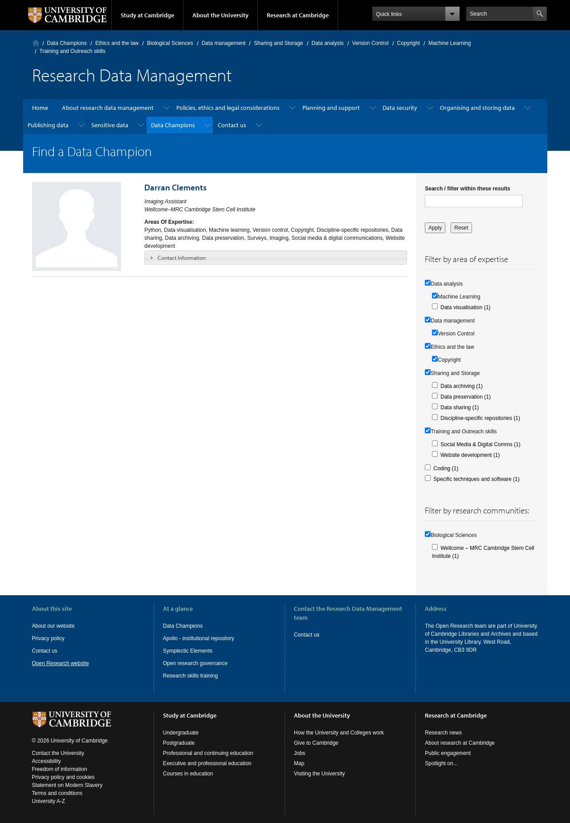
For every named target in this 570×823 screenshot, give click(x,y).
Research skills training (190, 676)
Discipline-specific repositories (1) (480, 418)
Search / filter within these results (467, 189)
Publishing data (48, 125)
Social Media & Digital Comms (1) (480, 444)
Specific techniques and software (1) (476, 479)
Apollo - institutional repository (198, 638)
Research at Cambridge (298, 15)
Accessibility (46, 761)
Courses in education (188, 774)
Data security (400, 108)
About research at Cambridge (460, 743)
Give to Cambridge (316, 743)
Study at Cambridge (147, 15)
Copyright (408, 43)
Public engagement (448, 753)
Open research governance (195, 663)
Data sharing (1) (459, 407)
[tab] (275, 257)
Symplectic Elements (187, 651)
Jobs (299, 753)
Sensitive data (109, 125)
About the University (220, 15)
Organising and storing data (477, 108)
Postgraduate (179, 743)
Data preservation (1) (465, 397)
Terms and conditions (57, 793)
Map (299, 763)
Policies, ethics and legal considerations (228, 108)
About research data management (108, 108)
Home (36, 43)
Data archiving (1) (461, 386)
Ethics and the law (116, 43)
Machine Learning (449, 43)
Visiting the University (319, 774)
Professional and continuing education (208, 753)
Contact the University (58, 753)
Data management (224, 43)
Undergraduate (181, 733)
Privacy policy (48, 638)
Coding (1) (445, 468)
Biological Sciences (170, 43)
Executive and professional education (207, 763)
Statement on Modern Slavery (67, 785)
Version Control (370, 43)
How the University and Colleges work (339, 733)
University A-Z (48, 801)
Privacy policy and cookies (63, 777)
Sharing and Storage (278, 43)
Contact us (232, 125)
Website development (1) (470, 455)
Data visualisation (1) (465, 307)
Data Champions (67, 43)
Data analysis (328, 43)
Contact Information (182, 257)
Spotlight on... (441, 763)
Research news (443, 733)
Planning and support (331, 108)
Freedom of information (59, 769)
